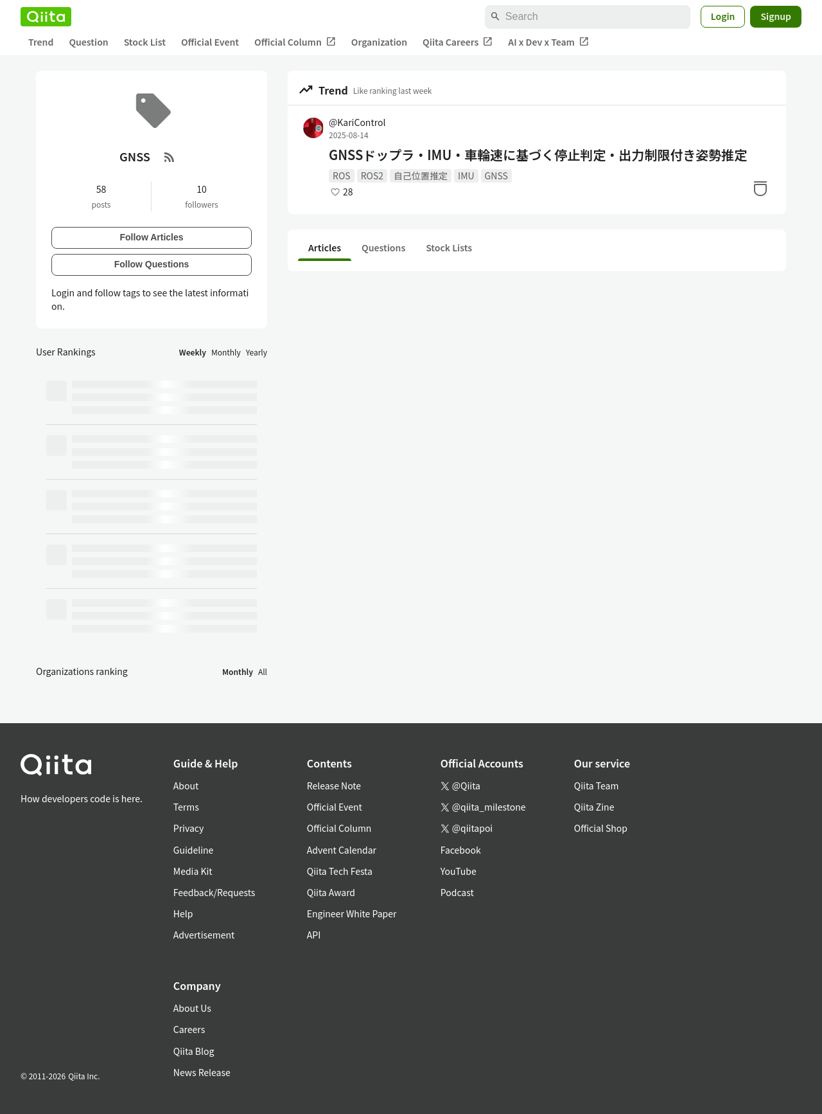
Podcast (457, 892)
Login (723, 16)
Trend (40, 41)
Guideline (193, 849)
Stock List (145, 41)
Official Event (210, 41)
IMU (466, 175)
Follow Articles (151, 237)
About (185, 785)
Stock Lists (449, 247)
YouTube (459, 871)
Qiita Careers (458, 42)
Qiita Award (331, 892)
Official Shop (600, 828)
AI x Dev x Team (548, 42)
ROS (342, 175)
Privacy (188, 828)
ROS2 (372, 175)
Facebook (461, 849)
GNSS (496, 175)
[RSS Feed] (169, 157)
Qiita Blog (193, 1051)
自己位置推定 (421, 175)
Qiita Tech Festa (339, 871)
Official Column (295, 42)
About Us (192, 1008)
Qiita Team (596, 785)
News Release (202, 1072)
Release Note (334, 785)
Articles (324, 247)
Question (88, 41)
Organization (379, 41)
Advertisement (204, 934)
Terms (186, 806)
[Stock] (760, 188)
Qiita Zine (594, 806)
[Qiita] (46, 16)
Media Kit (193, 871)
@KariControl (357, 122)
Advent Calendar (341, 849)
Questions (383, 247)
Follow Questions (151, 264)
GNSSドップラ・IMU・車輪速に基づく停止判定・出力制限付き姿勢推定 (538, 155)
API (313, 934)
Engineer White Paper (352, 913)
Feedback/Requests (214, 892)
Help (183, 913)
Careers (189, 1029)
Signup (775, 16)
